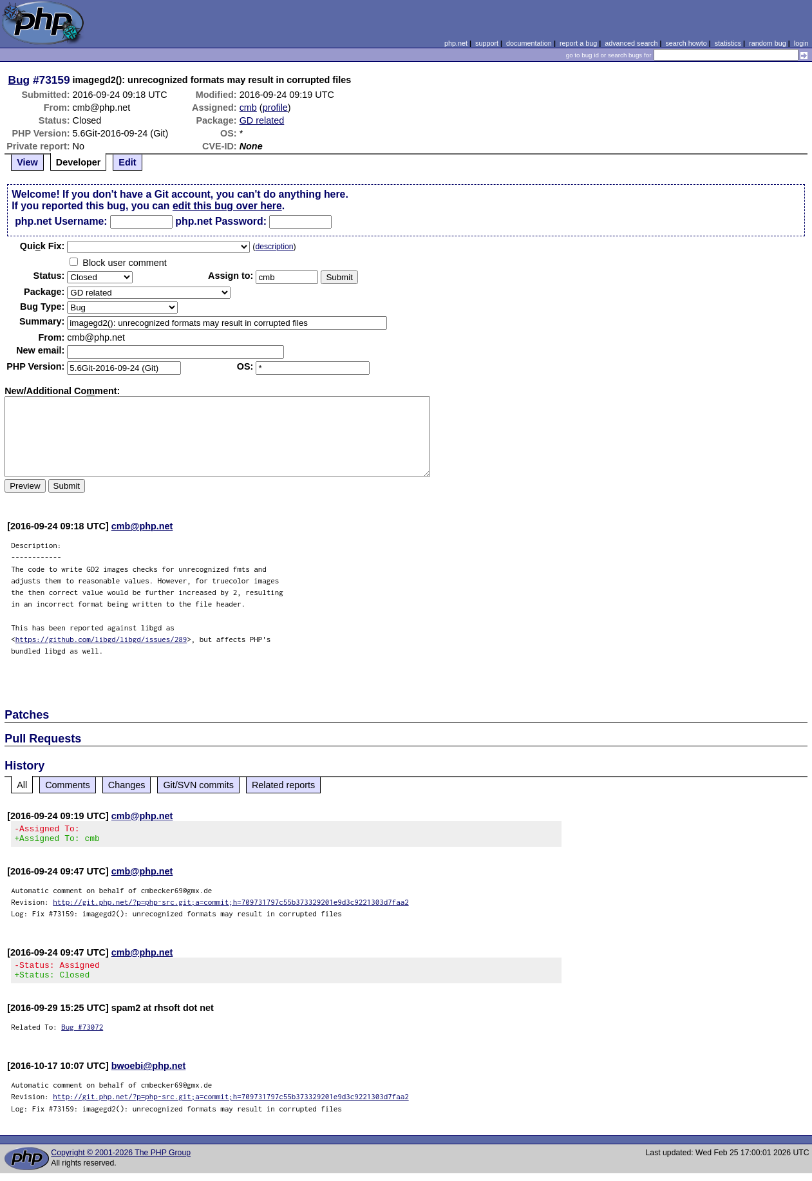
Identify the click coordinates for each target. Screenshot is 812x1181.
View (27, 162)
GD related (262, 120)
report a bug (578, 43)
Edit (127, 162)
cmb (248, 107)
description (274, 246)
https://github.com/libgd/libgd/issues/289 (101, 639)
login (801, 43)
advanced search (631, 43)
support (486, 43)
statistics (728, 43)
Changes (127, 785)
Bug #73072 (82, 1034)
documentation (529, 43)
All (22, 785)
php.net (455, 43)
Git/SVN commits (198, 785)
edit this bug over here (227, 205)
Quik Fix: (42, 246)
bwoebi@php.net (148, 1073)
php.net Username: (61, 221)
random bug (767, 43)
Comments (67, 785)
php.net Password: (221, 221)
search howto (685, 43)
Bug (19, 79)
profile (275, 107)
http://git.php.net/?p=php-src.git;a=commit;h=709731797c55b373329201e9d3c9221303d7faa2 (231, 906)
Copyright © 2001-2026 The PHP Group (121, 1160)
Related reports (283, 785)
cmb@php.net (142, 526)
